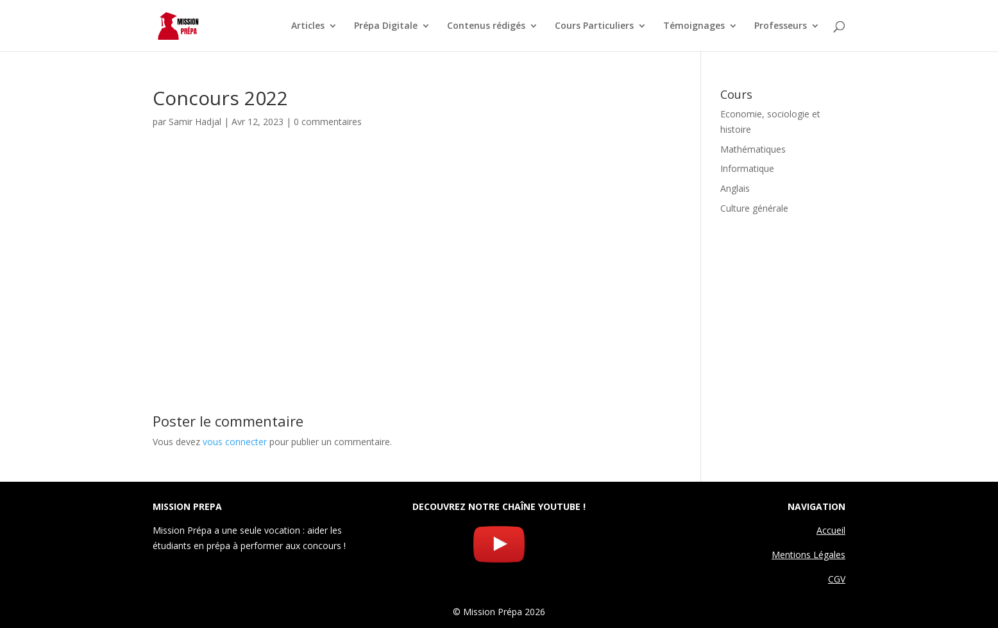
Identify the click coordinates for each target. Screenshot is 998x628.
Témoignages (694, 26)
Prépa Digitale (386, 26)
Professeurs (780, 26)
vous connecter (235, 442)
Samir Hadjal (195, 121)
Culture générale (754, 208)
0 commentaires (328, 121)
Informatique (747, 168)
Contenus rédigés (486, 26)
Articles (308, 26)
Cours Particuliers (594, 26)
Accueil (830, 530)
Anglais (735, 188)
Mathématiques (753, 149)
